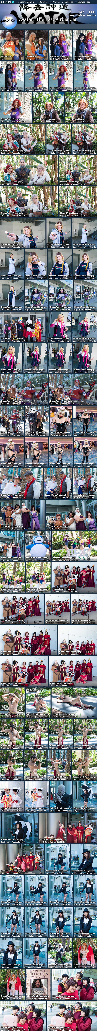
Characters (70, 13)
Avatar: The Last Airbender (48, 19)
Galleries (81, 13)
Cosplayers (91, 13)
